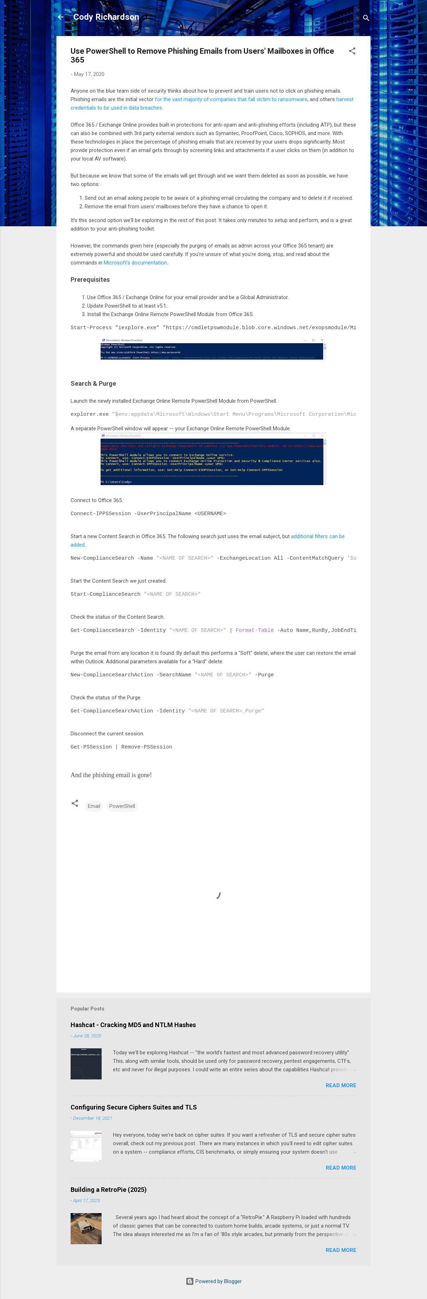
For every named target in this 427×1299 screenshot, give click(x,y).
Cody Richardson (106, 17)
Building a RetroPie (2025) (109, 1189)
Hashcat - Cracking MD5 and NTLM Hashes (133, 1024)
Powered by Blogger (214, 1280)
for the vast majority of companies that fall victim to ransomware (231, 99)
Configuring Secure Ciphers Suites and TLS (134, 1106)
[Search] (366, 19)
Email (94, 805)
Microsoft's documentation (135, 263)
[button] (352, 52)
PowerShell (122, 805)
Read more (341, 1085)
